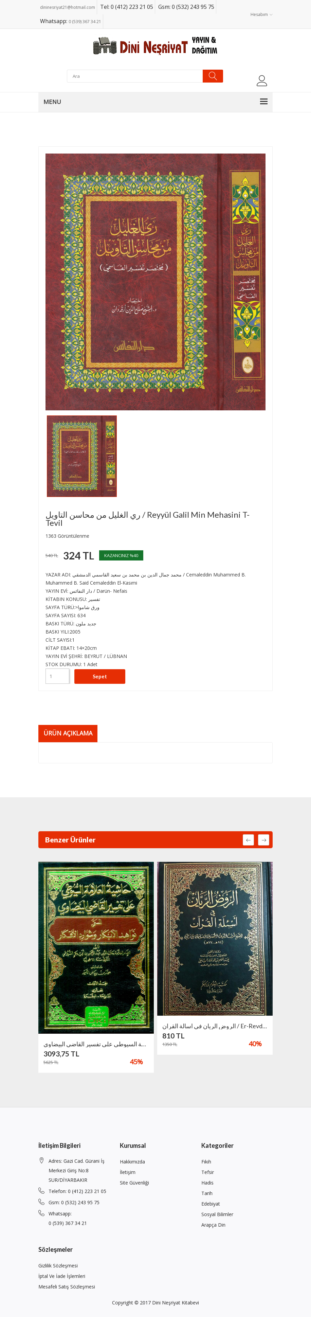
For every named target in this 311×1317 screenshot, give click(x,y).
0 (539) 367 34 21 (85, 21)
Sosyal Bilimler (217, 1214)
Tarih (207, 1193)
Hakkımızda (132, 1161)
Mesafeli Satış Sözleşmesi (66, 1286)
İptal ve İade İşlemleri (61, 1276)
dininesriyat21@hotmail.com (67, 7)
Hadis (207, 1182)
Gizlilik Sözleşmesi (58, 1265)
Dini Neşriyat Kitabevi (175, 1302)
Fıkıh (206, 1161)
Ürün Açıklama (67, 733)
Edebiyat (210, 1203)
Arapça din (213, 1225)
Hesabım (262, 14)
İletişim (127, 1172)
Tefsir (207, 1172)
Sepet (100, 676)
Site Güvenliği (134, 1182)
